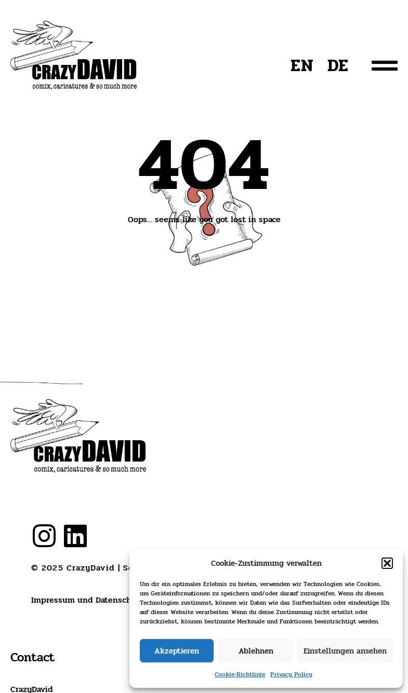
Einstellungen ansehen (345, 651)
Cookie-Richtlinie (240, 674)
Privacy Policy (291, 674)
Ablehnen (256, 651)
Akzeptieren (176, 651)
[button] (387, 563)
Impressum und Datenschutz (87, 599)
